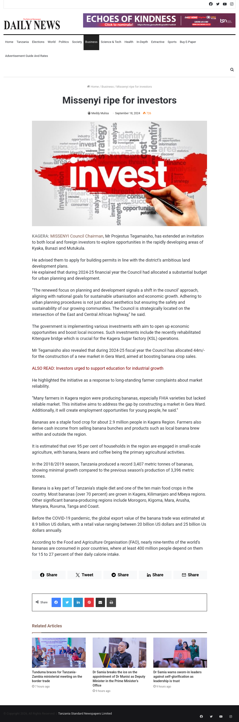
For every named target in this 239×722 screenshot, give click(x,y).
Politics (64, 42)
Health (128, 42)
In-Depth (142, 42)
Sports (172, 42)
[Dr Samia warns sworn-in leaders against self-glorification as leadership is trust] (180, 653)
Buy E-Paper (188, 42)
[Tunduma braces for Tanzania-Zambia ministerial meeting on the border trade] (59, 653)
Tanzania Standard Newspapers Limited (85, 713)
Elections (38, 42)
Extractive (158, 42)
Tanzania (23, 42)
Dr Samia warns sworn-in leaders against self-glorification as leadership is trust (177, 676)
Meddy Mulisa (100, 113)
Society (77, 42)
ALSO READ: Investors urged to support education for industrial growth (97, 368)
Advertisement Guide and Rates (26, 56)
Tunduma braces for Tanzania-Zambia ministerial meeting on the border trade (57, 676)
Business (91, 42)
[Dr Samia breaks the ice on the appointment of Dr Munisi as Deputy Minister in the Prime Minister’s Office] (119, 653)
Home (9, 42)
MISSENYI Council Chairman (76, 236)
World (52, 42)
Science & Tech (111, 42)
